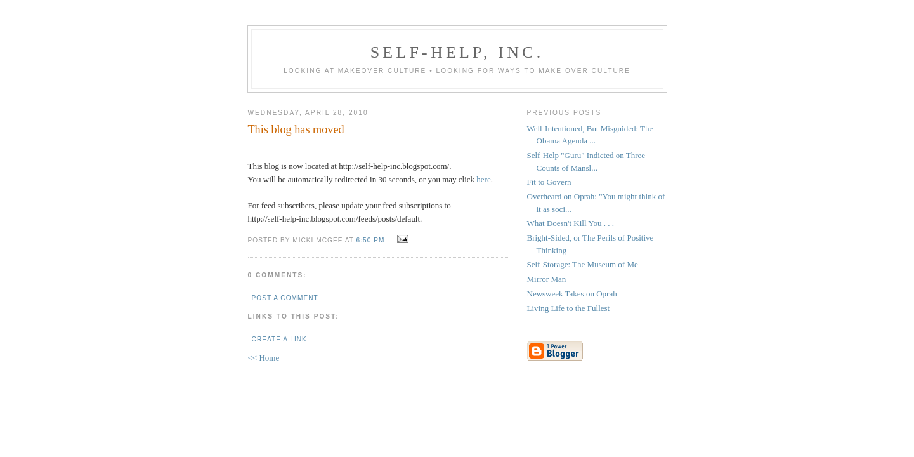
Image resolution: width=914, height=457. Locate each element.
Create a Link (279, 339)
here (483, 179)
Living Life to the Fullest (568, 308)
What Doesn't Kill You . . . (570, 223)
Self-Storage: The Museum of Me (582, 264)
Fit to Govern (549, 182)
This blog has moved (296, 129)
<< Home (264, 357)
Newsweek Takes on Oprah (572, 293)
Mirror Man (546, 279)
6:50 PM (370, 240)
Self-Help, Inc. (457, 52)
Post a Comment (285, 298)
